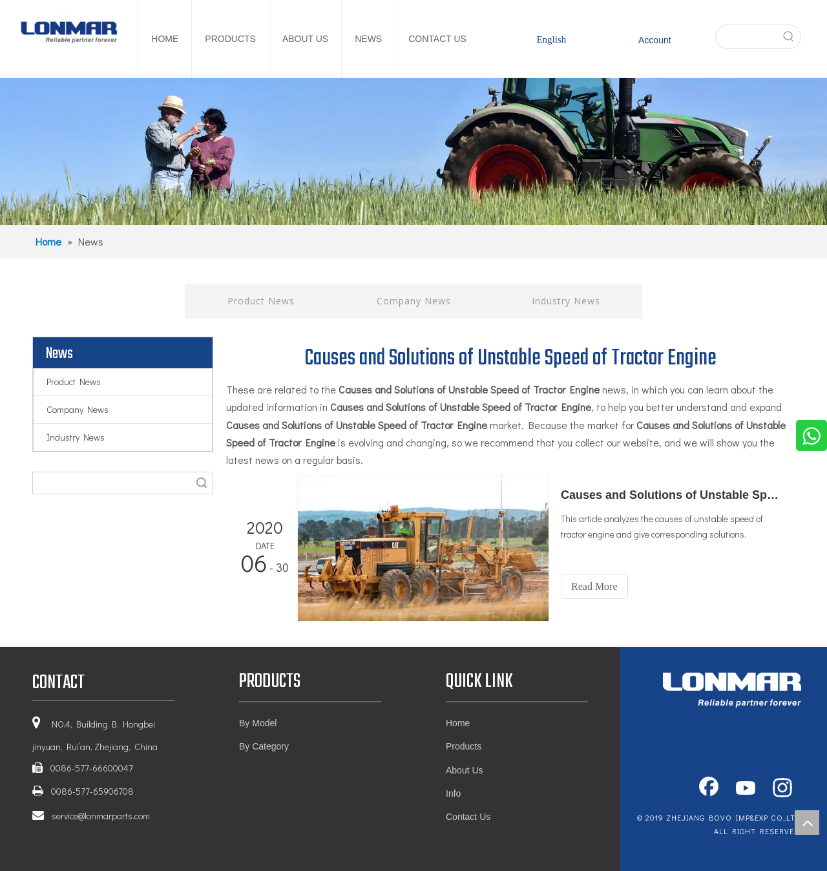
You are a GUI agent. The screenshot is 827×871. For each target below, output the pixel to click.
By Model (258, 723)
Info (453, 793)
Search (202, 483)
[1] (413, 151)
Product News (261, 301)
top (807, 822)
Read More (594, 586)
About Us (464, 770)
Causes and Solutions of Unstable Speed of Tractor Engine (670, 494)
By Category (264, 746)
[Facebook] (708, 788)
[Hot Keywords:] (789, 36)
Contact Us (468, 817)
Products (463, 746)
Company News (414, 301)
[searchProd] (746, 36)
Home (458, 723)
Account (654, 40)
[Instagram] (782, 788)
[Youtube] (745, 788)
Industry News (566, 301)
